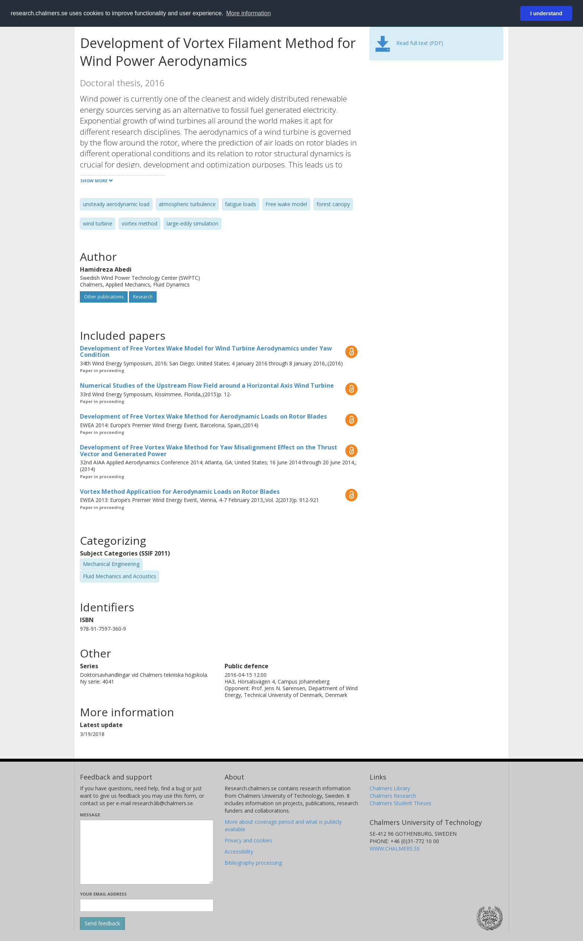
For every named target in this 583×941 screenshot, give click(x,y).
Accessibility (239, 851)
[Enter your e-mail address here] (146, 905)
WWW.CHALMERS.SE (395, 848)
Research (142, 297)
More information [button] (248, 13)
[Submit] (102, 923)
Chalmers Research (393, 795)
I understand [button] (546, 13)
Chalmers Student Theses (400, 803)
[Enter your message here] (146, 852)
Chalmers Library (390, 788)
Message (90, 814)
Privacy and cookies (248, 840)
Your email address (103, 894)
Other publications (103, 297)
